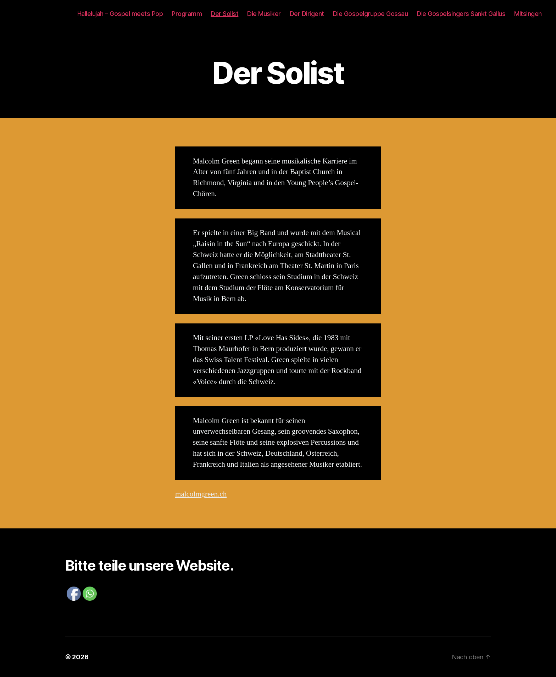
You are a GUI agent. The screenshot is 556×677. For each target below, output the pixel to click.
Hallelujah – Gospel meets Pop (120, 13)
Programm (187, 13)
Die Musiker (264, 13)
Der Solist (224, 13)
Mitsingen (528, 13)
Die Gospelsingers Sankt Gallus (461, 13)
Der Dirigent (307, 13)
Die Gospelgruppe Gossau (370, 13)
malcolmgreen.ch (201, 494)
